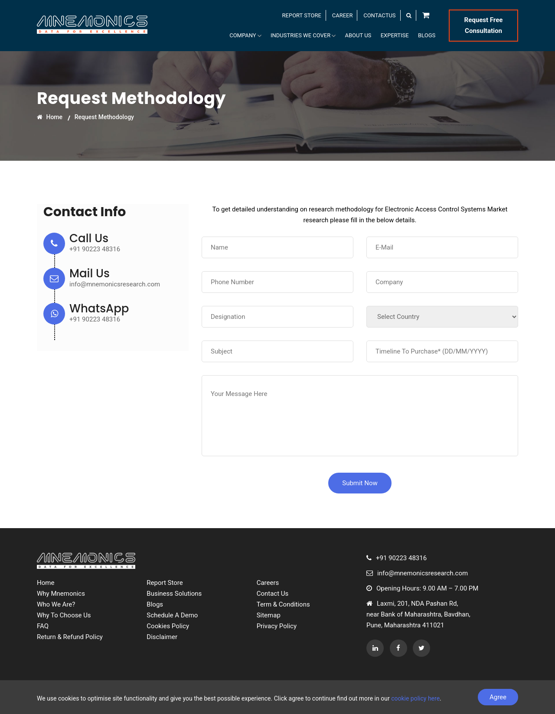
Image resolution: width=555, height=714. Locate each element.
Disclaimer (162, 637)
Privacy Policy (277, 626)
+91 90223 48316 (94, 249)
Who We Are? (56, 604)
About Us (359, 35)
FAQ (43, 626)
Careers (268, 583)
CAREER (342, 15)
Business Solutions (174, 593)
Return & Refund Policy (70, 637)
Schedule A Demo (172, 615)
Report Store (165, 583)
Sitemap (269, 615)
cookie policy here (415, 698)
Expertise (396, 35)
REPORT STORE (301, 15)
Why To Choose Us (64, 615)
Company (248, 35)
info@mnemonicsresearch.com (114, 284)
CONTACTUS (379, 15)
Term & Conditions (283, 604)
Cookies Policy (168, 626)
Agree (498, 697)
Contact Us (273, 593)
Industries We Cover (305, 35)
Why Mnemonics (61, 593)
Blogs (427, 35)
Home (49, 117)
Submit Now (360, 483)
